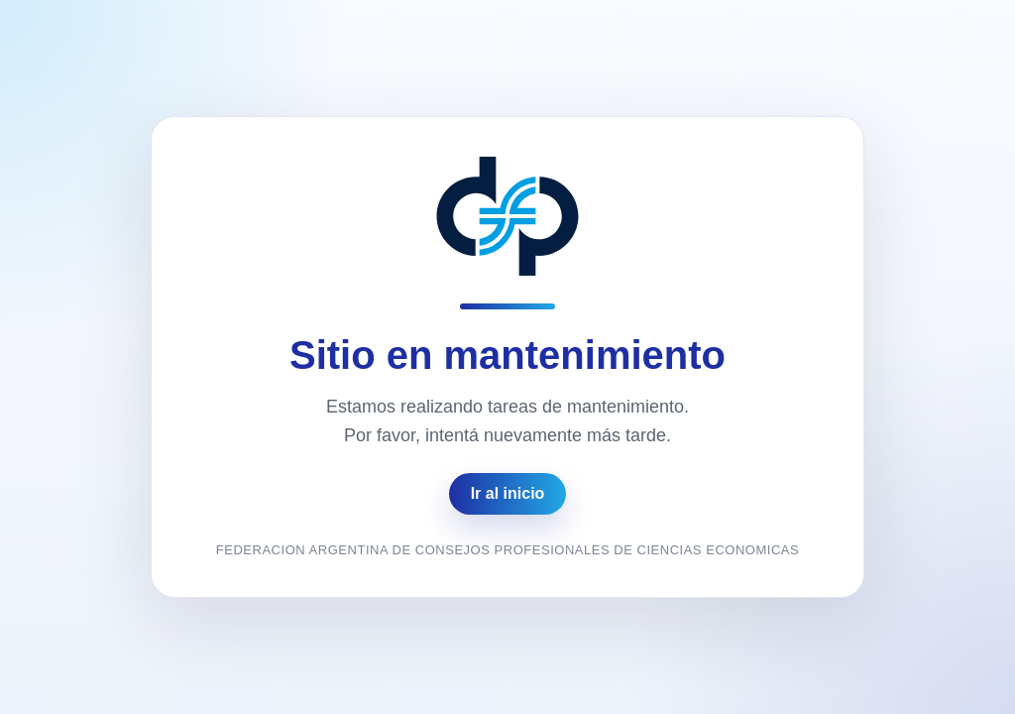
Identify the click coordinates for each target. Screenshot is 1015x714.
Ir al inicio (508, 493)
